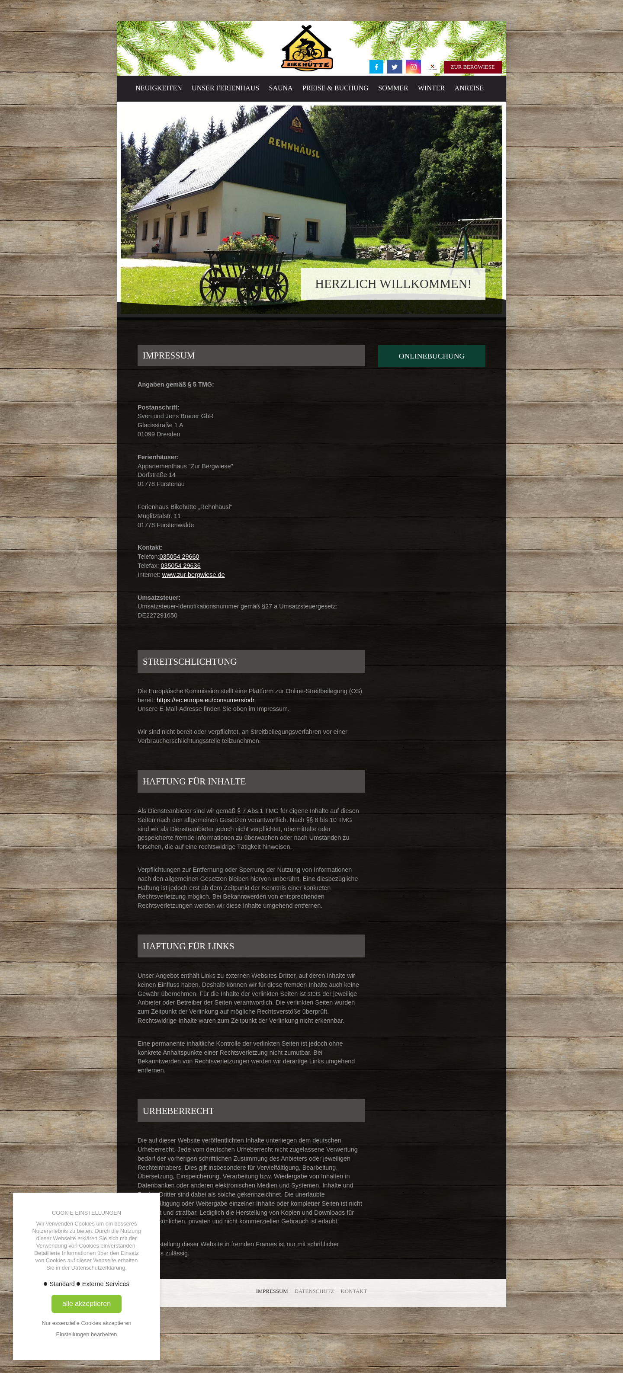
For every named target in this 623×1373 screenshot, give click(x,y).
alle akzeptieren (86, 1303)
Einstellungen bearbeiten (86, 1334)
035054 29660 (179, 556)
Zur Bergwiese (473, 67)
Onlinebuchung (432, 356)
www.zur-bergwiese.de (193, 574)
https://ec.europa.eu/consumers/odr (205, 700)
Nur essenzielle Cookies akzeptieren (87, 1323)
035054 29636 (181, 565)
